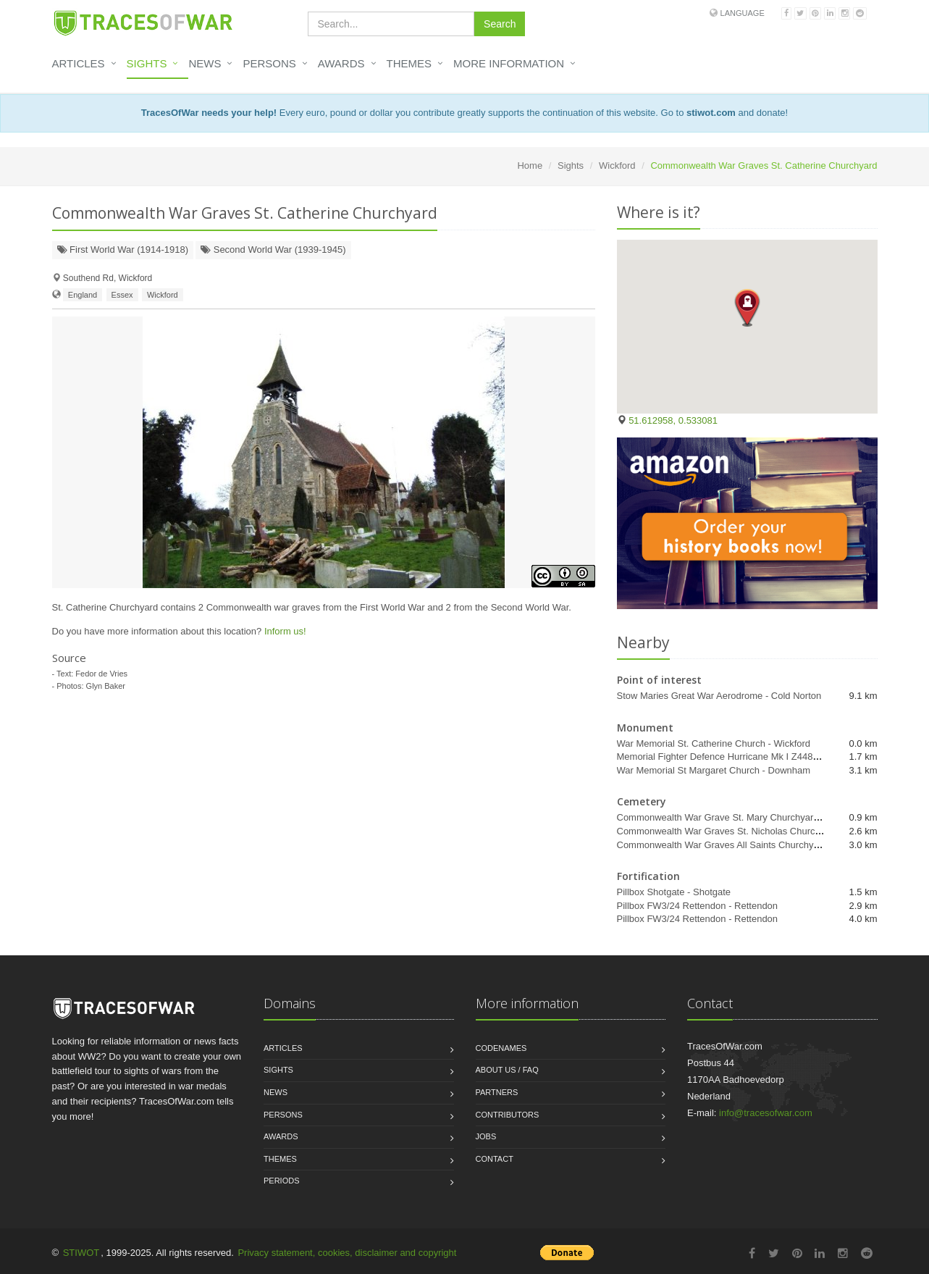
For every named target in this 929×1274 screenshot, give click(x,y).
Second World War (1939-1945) (273, 249)
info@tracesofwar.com (765, 1112)
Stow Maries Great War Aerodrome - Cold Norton (719, 695)
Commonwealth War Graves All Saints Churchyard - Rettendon (748, 844)
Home (529, 165)
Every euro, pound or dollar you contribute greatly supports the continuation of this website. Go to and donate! (464, 112)
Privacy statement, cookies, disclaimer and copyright (346, 1252)
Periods (282, 1180)
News (204, 63)
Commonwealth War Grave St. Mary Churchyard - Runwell (739, 817)
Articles (78, 63)
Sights (147, 63)
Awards (341, 63)
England (82, 294)
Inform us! (285, 631)
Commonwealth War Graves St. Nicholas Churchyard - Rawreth (750, 831)
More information (508, 63)
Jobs (486, 1136)
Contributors (507, 1114)
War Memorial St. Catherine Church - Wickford (714, 743)
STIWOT (81, 1252)
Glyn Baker (105, 686)
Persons (269, 63)
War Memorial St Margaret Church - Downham (714, 770)
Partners (497, 1092)
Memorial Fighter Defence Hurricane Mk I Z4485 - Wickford (740, 756)
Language (742, 13)
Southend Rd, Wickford (107, 278)
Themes (409, 63)
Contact (494, 1158)
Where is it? (658, 212)
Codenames (501, 1048)
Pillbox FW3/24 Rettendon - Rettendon (697, 905)
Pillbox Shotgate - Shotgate (674, 892)
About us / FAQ (507, 1069)
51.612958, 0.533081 (673, 420)
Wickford (617, 165)
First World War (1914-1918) (123, 249)
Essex (122, 294)
